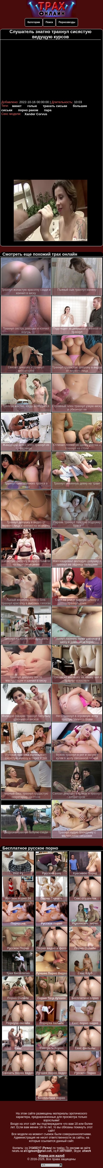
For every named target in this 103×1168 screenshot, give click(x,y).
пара (47, 110)
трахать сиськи (55, 106)
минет (17, 106)
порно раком (28, 110)
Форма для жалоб (52, 1155)
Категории (33, 22)
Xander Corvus (36, 114)
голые (32, 106)
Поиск (49, 22)
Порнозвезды (67, 22)
